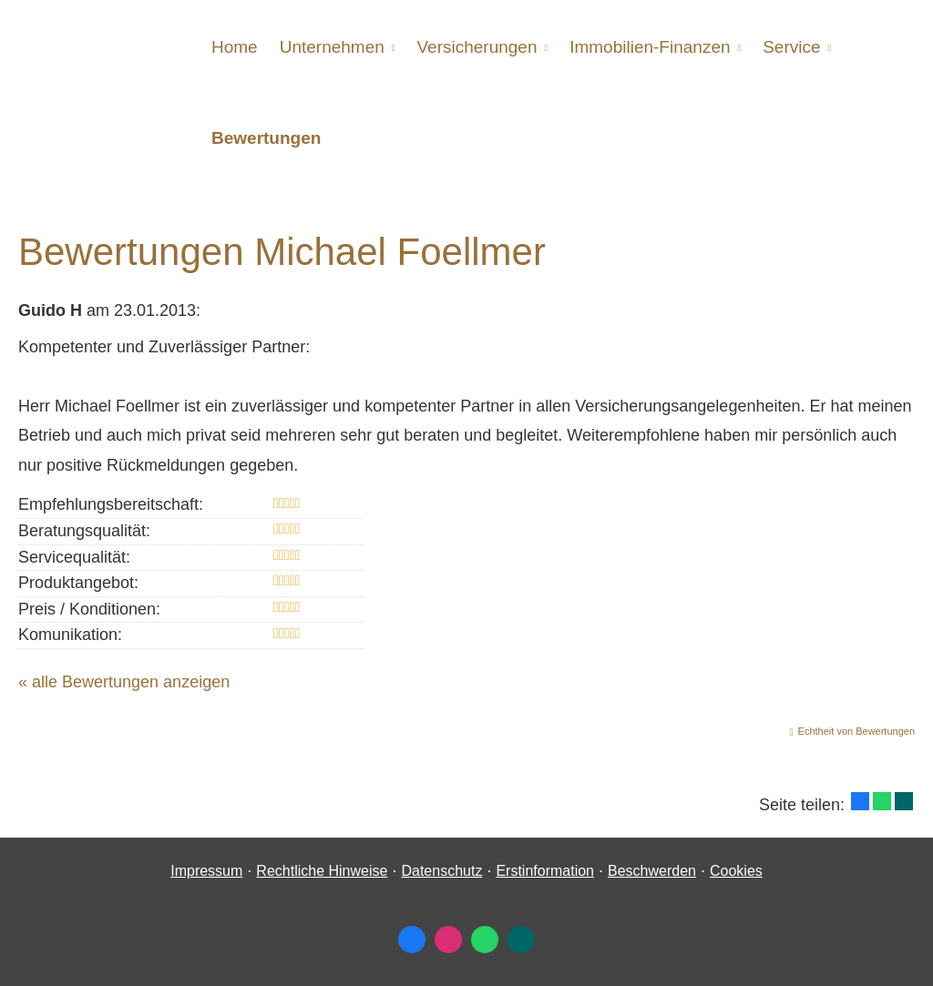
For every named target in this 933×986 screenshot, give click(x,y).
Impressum (206, 871)
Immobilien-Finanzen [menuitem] (649, 46)
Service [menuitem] (791, 46)
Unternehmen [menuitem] (332, 46)
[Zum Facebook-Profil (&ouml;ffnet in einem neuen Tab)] (411, 939)
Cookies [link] (736, 871)
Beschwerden (652, 871)
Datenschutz (441, 871)
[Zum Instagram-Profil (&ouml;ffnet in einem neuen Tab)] (448, 939)
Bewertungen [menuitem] (266, 137)
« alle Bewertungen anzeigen (124, 682)
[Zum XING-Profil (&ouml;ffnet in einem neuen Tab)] (521, 939)
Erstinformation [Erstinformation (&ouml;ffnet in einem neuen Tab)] (545, 871)
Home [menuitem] (234, 46)
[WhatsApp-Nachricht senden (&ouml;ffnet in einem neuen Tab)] (484, 939)
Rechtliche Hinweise (321, 871)
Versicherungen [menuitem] (476, 46)
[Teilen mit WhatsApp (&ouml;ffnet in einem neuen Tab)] (882, 801)
